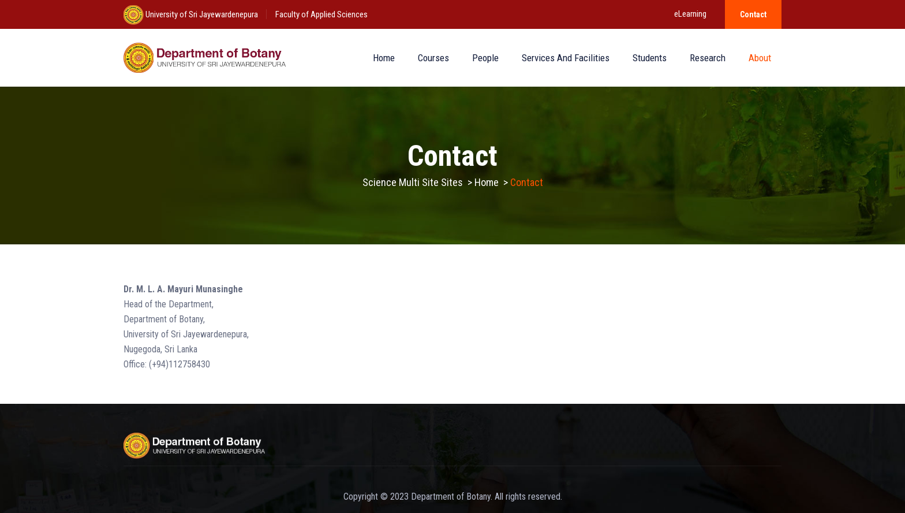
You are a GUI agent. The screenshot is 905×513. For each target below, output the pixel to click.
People (485, 58)
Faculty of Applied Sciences (321, 14)
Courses (433, 58)
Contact (753, 14)
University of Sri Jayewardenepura (201, 14)
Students (650, 58)
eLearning (690, 14)
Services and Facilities (565, 58)
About (760, 58)
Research (708, 58)
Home (384, 58)
